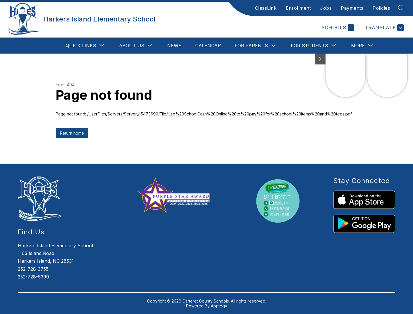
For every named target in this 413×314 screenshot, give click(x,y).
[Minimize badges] (320, 59)
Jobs (326, 8)
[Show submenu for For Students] (309, 45)
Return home (72, 133)
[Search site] (401, 8)
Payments (352, 8)
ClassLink (266, 8)
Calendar (208, 45)
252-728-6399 (33, 277)
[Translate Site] (383, 27)
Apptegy (219, 305)
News (174, 45)
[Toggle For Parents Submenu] (273, 46)
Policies (381, 8)
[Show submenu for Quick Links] (81, 45)
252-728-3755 (33, 269)
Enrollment (298, 8)
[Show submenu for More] (358, 45)
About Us (131, 45)
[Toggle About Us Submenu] (150, 46)
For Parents (251, 45)
